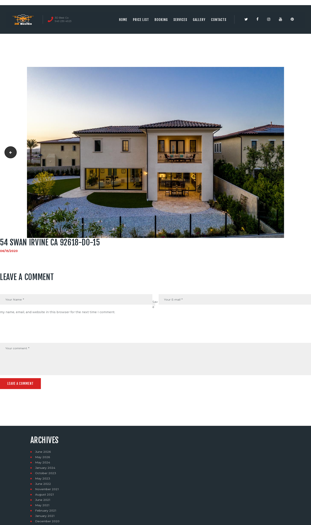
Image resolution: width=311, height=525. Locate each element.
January (45, 468)
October (46, 474)
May (42, 458)
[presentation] (32, 332)
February (46, 511)
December (48, 522)
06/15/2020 (9, 251)
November (47, 490)
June (43, 452)
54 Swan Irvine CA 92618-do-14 (9, 152)
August (44, 495)
